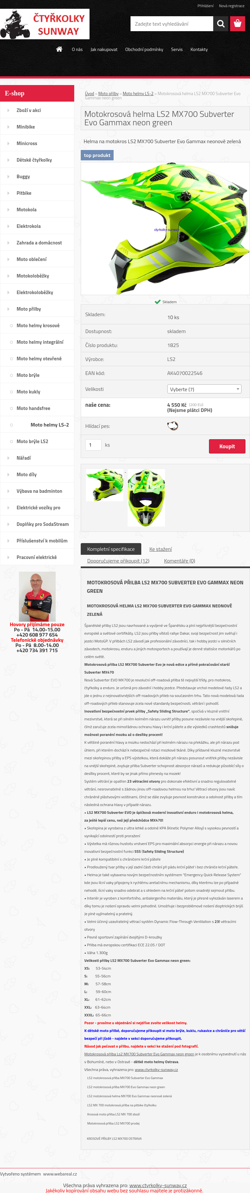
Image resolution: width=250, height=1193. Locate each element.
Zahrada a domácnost (39, 242)
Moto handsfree (33, 408)
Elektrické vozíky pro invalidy (39, 510)
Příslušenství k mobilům (42, 540)
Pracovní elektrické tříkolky (37, 559)
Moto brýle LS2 (32, 441)
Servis (177, 49)
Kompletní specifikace (111, 549)
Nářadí (24, 458)
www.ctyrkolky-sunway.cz (156, 1069)
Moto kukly (28, 391)
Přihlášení (206, 6)
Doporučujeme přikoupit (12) (118, 561)
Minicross (27, 143)
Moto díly (26, 474)
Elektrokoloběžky (35, 292)
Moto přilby (29, 309)
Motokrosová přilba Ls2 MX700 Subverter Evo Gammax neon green (139, 1054)
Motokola (27, 209)
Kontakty (199, 49)
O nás (77, 49)
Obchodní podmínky (144, 49)
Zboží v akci (29, 110)
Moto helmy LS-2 (50, 425)
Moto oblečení (32, 259)
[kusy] (93, 445)
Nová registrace (231, 6)
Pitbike (24, 193)
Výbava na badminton (39, 491)
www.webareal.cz (60, 1173)
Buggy (23, 176)
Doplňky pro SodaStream (43, 524)
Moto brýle (28, 375)
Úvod (89, 93)
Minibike (26, 126)
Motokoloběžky (33, 276)
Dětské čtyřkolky (34, 160)
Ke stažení (160, 549)
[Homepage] (59, 49)
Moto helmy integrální (40, 342)
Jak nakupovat (104, 49)
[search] (220, 23)
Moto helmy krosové (38, 325)
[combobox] (204, 388)
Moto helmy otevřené (39, 358)
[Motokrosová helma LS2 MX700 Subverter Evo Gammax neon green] (165, 165)
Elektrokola (29, 226)
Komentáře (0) (179, 561)
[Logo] (45, 24)
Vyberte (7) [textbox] (182, 389)
